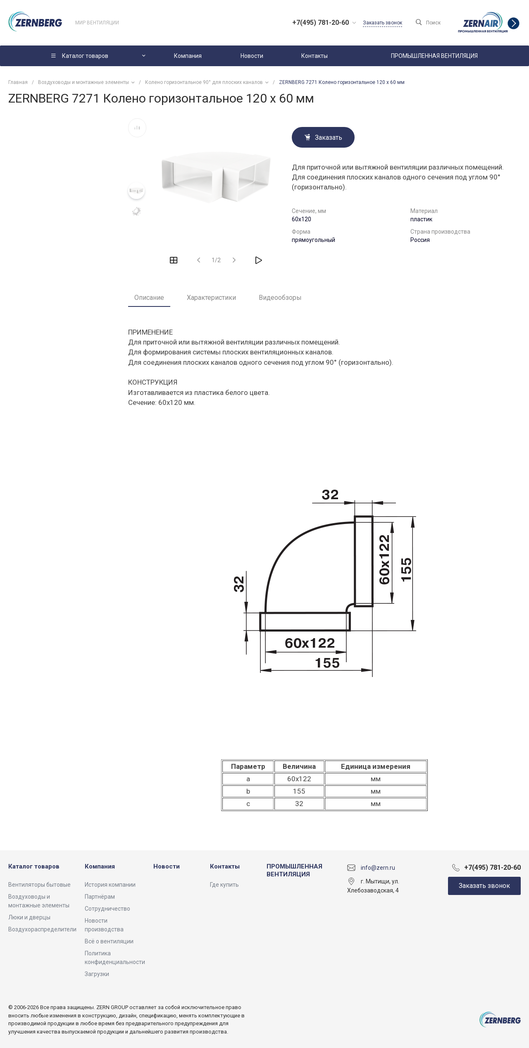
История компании (110, 884)
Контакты (225, 866)
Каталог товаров (34, 866)
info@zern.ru (378, 867)
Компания (100, 866)
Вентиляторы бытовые (39, 884)
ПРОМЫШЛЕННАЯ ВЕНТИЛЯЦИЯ (294, 870)
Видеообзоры (280, 297)
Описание (149, 297)
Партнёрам (100, 896)
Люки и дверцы (29, 917)
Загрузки (97, 974)
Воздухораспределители (42, 929)
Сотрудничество (107, 908)
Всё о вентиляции (109, 941)
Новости (166, 866)
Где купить (224, 884)
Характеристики (211, 297)
